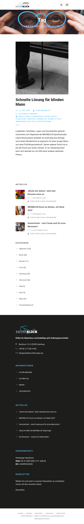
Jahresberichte (24, 391)
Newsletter (39, 513)
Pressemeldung (25, 305)
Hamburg (33, 114)
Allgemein (23, 114)
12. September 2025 (39, 230)
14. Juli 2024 (24, 110)
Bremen (22, 261)
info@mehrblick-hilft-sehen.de (31, 353)
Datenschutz (60, 513)
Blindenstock (37, 116)
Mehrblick (42, 119)
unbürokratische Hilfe (26, 121)
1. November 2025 (38, 198)
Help (20, 286)
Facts (21, 267)
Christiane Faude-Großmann (43, 201)
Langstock (31, 119)
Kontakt (20, 513)
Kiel (20, 292)
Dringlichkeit (51, 116)
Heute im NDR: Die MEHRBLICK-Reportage (35, 431)
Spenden (29, 513)
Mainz (21, 299)
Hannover (23, 280)
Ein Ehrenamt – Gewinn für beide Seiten (34, 437)
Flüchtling (21, 119)
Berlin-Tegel (24, 116)
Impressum (49, 513)
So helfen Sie (24, 379)
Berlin (21, 255)
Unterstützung (44, 121)
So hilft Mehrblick (25, 372)
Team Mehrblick (43, 110)
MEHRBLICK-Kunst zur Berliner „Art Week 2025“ (37, 418)
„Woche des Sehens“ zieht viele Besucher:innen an (37, 412)
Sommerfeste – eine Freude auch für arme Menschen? (39, 424)
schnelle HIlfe (54, 119)
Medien (22, 385)
